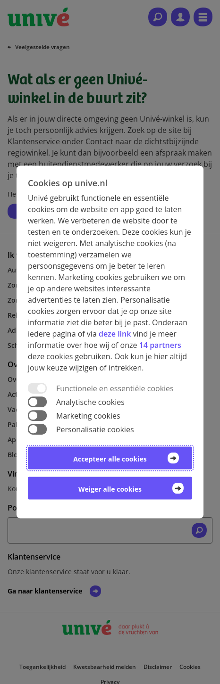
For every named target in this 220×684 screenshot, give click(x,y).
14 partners (160, 344)
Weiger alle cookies (110, 489)
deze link (115, 333)
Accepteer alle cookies (109, 458)
